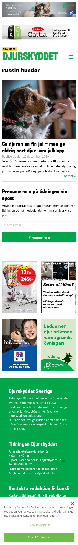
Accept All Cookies (39, 537)
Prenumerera (39, 237)
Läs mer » (69, 176)
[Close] (72, 503)
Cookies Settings (40, 525)
